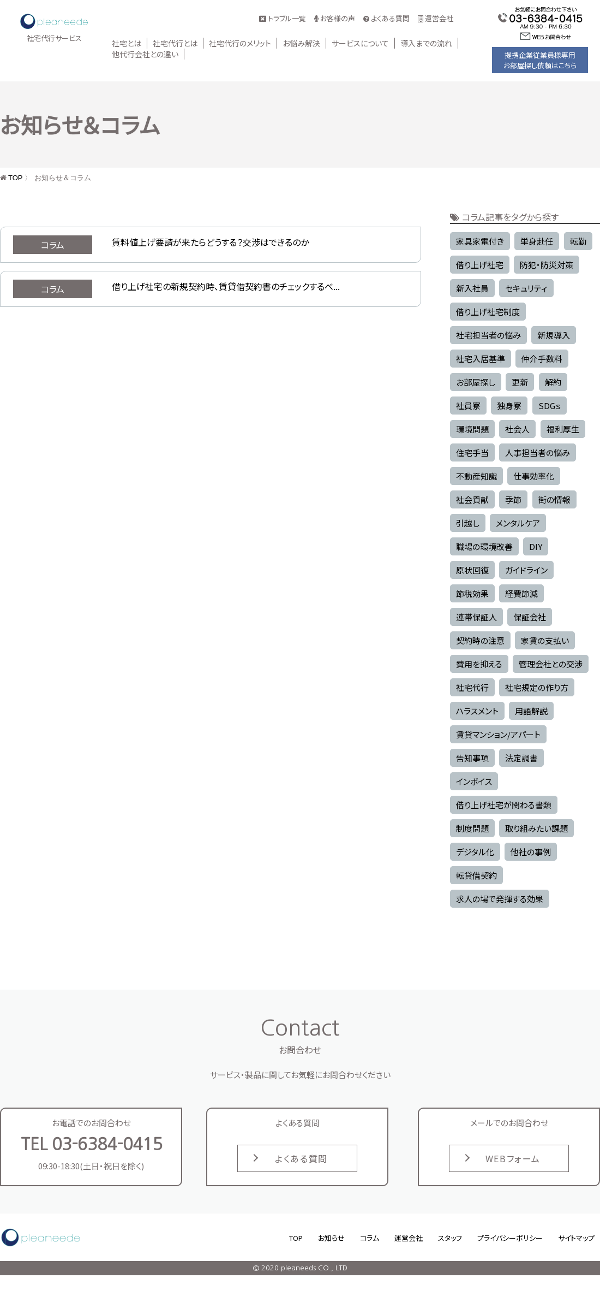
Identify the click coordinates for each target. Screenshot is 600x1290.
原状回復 (472, 570)
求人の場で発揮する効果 (499, 898)
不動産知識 (476, 476)
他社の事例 (531, 851)
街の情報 (554, 499)
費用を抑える (479, 664)
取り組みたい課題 (536, 828)
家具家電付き (480, 241)
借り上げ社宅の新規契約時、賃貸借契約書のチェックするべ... (226, 286)
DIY (535, 546)
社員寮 (468, 405)
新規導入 (553, 335)
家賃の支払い (545, 640)
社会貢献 (472, 499)
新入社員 (472, 288)
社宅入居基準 (480, 358)
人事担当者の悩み (537, 452)
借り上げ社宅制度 (488, 311)
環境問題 (472, 429)
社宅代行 (472, 687)
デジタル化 (475, 851)
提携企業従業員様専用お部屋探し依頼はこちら (540, 60)
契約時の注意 (480, 640)
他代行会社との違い (145, 54)
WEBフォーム (513, 1158)
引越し (467, 523)
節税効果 (472, 593)
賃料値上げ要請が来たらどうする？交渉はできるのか (210, 241)
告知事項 (472, 758)
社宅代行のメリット (240, 43)
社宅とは (126, 43)
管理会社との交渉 (551, 664)
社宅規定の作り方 (536, 687)
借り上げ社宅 (479, 264)
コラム (369, 1238)
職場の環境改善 (484, 546)
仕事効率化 (533, 476)
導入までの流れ (426, 43)
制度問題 (472, 828)
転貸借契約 (476, 875)
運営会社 (435, 18)
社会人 (517, 429)
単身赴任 (536, 241)
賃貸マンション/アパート (498, 734)
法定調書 (521, 758)
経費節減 (521, 593)
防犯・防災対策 (546, 264)
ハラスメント (477, 711)
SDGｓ (549, 405)
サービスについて (360, 43)
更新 (520, 382)
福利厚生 (563, 429)
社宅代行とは (175, 43)
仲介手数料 (541, 358)
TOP (15, 178)
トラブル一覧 (282, 18)
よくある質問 (386, 18)
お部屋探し (475, 382)
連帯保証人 (476, 617)
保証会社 (529, 617)
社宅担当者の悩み (488, 335)
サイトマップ (576, 1238)
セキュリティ (526, 288)
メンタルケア (518, 523)
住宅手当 (472, 452)
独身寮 (509, 405)
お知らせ (331, 1238)
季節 (513, 499)
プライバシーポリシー (510, 1238)
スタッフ (450, 1238)
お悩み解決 (301, 43)
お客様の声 (334, 18)
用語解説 (531, 711)
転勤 (578, 241)
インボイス (474, 781)
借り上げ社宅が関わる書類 (503, 804)
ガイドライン (526, 570)
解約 (553, 382)
